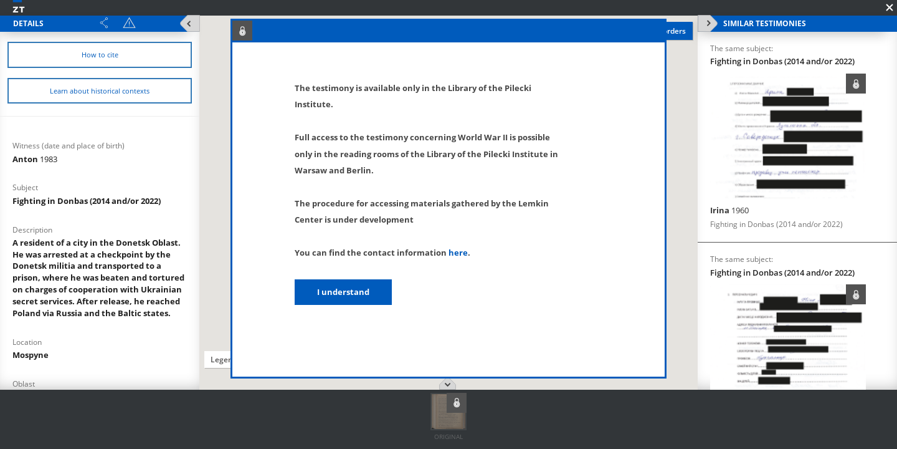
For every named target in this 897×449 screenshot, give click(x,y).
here (458, 252)
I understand (343, 291)
